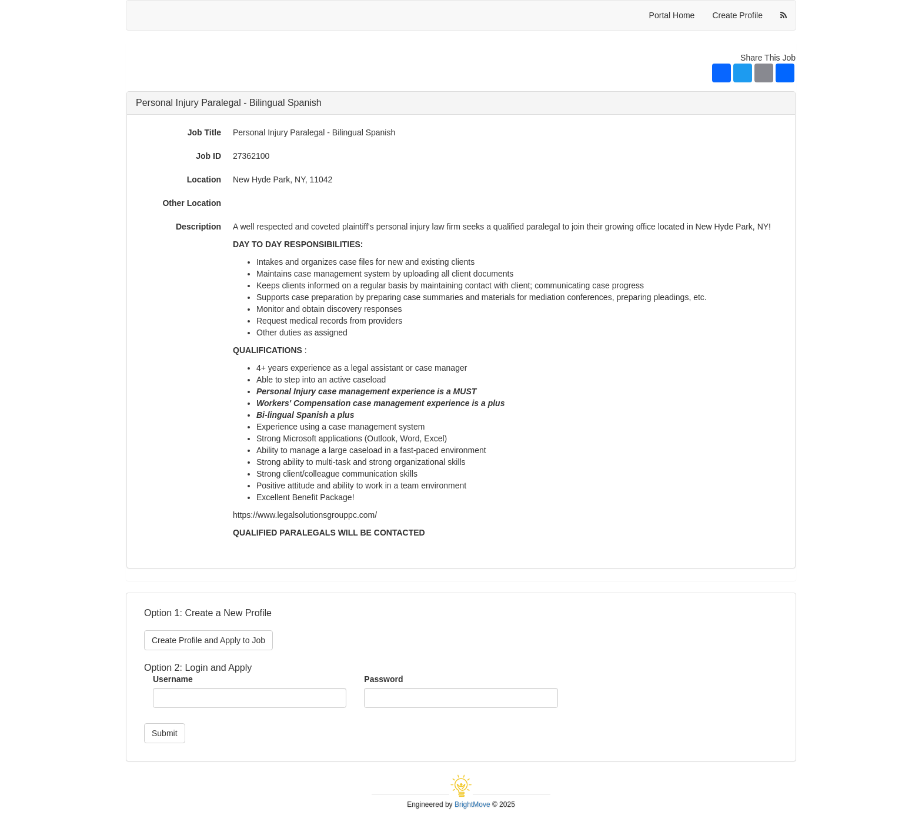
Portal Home (672, 15)
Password (383, 679)
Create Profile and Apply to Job (208, 640)
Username (173, 679)
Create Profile (737, 15)
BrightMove (472, 804)
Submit (165, 733)
